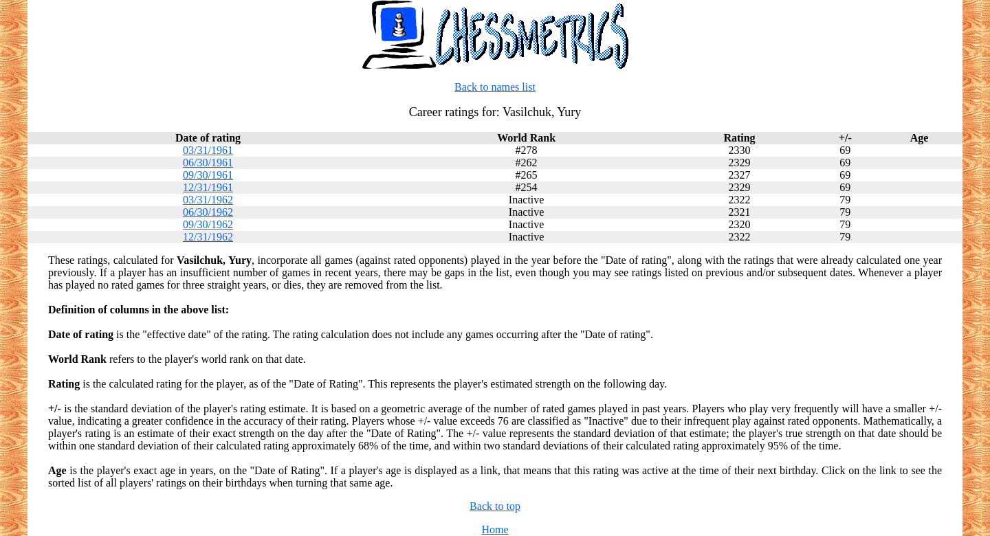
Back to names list (495, 87)
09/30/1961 (208, 175)
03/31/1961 (208, 150)
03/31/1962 (208, 199)
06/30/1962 (208, 212)
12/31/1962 (208, 237)
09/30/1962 (208, 224)
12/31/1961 (208, 187)
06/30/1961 (208, 162)
